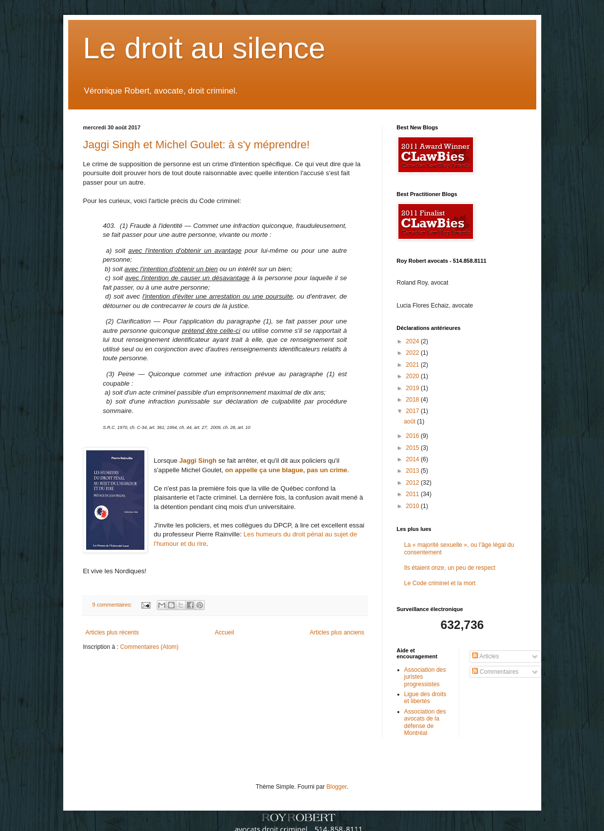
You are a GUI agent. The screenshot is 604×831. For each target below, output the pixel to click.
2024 (413, 341)
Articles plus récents (112, 632)
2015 (413, 447)
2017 (413, 411)
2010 (413, 506)
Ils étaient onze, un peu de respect (449, 567)
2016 (413, 435)
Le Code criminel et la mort (440, 583)
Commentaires (495, 671)
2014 (413, 459)
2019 (413, 388)
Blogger (337, 786)
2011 (413, 494)
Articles (485, 656)
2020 (413, 376)
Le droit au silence (204, 48)
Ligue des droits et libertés (425, 698)
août (410, 421)
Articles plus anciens (337, 632)
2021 (413, 364)
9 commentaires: (112, 605)
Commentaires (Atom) (149, 646)
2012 (413, 482)
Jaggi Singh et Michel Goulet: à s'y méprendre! (196, 144)
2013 (413, 470)
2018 (413, 399)
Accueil (224, 632)
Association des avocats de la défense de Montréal (425, 722)
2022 (413, 352)
